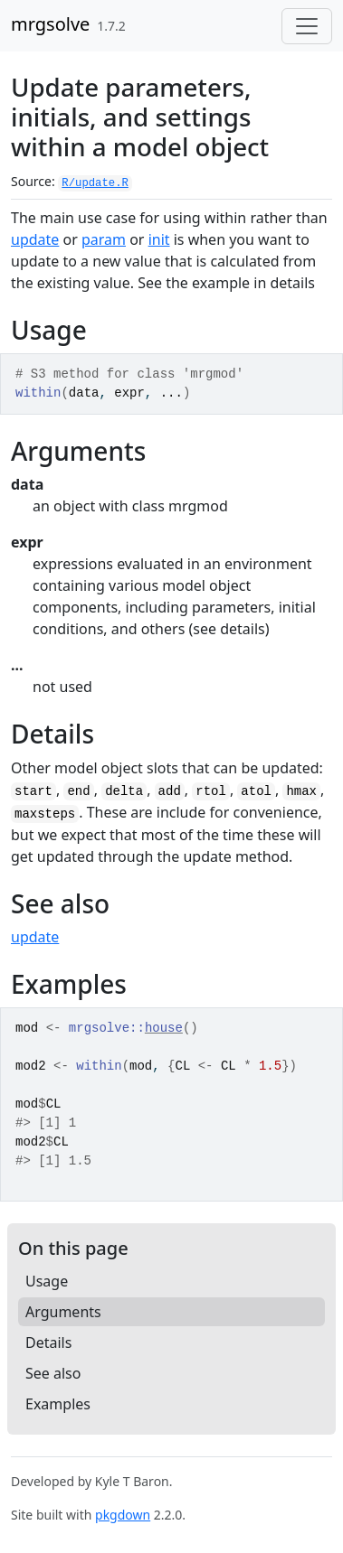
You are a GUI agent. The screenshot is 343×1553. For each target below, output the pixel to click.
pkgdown (122, 1514)
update (35, 239)
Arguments (63, 1312)
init (159, 239)
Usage (46, 1281)
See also (53, 1373)
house (164, 1028)
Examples (58, 1404)
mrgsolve (50, 24)
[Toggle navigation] (306, 26)
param (103, 239)
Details (48, 1342)
